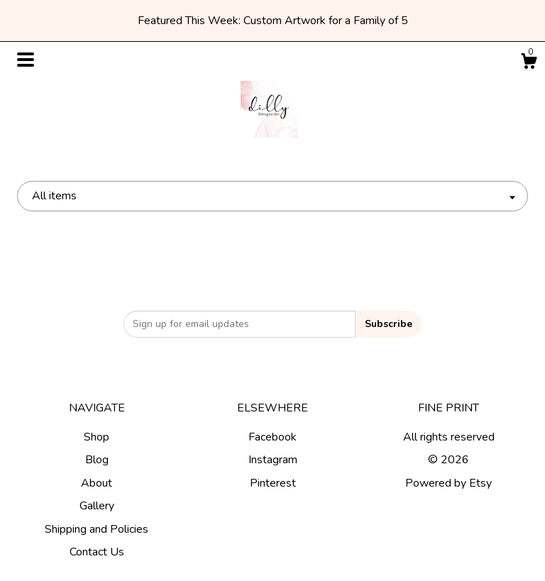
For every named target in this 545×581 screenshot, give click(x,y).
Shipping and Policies (96, 529)
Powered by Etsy (448, 483)
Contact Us (97, 552)
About (96, 483)
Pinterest (273, 483)
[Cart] (528, 63)
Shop (96, 437)
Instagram (272, 459)
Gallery (96, 506)
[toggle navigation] (25, 59)
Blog (97, 459)
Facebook (272, 437)
